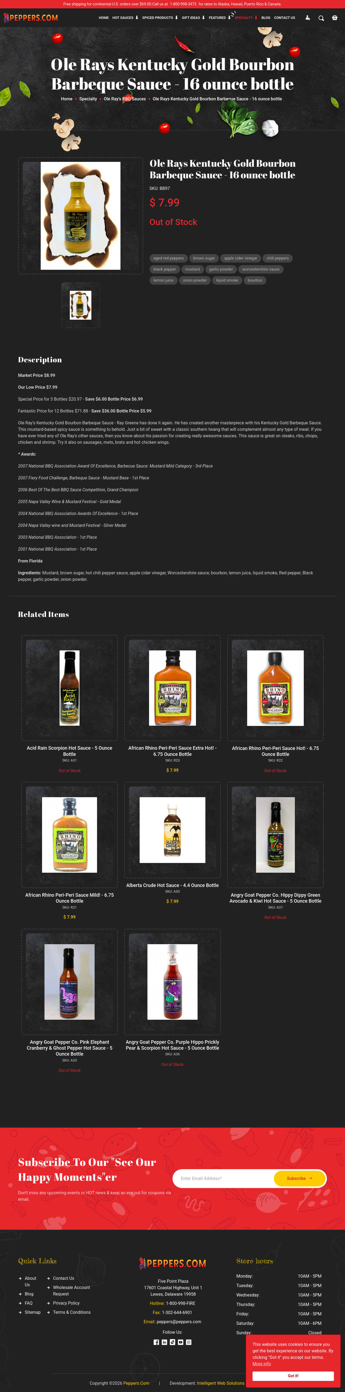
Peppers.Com (136, 1381)
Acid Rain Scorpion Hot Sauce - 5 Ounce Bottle (69, 751)
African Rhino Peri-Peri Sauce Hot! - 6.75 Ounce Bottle (276, 751)
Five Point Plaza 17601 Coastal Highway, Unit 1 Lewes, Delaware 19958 (173, 1286)
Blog (265, 18)
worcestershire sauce (263, 270)
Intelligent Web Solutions (220, 1381)
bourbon (257, 281)
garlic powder (223, 270)
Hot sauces (122, 18)
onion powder (196, 281)
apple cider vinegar (243, 258)
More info (262, 1363)
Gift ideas (191, 18)
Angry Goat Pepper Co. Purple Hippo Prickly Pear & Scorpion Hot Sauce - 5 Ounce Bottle (172, 1044)
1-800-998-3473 (183, 4)
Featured (217, 18)
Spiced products (157, 18)
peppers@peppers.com (179, 1320)
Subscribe (297, 1177)
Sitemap (33, 1310)
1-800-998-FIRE (180, 1302)
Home (104, 18)
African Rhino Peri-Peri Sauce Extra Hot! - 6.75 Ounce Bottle (172, 751)
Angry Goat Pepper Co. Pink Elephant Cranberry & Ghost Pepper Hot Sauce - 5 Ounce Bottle (69, 1047)
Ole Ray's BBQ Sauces (125, 98)
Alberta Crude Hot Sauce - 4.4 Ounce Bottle (172, 885)
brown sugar (205, 258)
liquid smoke (229, 281)
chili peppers (280, 258)
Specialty (244, 18)
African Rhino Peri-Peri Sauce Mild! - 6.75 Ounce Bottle (70, 897)
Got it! (293, 1376)
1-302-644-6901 (177, 1311)
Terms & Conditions (72, 1310)
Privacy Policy (66, 1301)
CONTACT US (284, 18)
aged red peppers (169, 258)
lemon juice (164, 281)
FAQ (29, 1301)
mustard (193, 270)
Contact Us (63, 1277)
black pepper (165, 270)
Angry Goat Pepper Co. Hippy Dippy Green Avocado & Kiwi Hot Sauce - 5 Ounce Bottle (275, 897)
